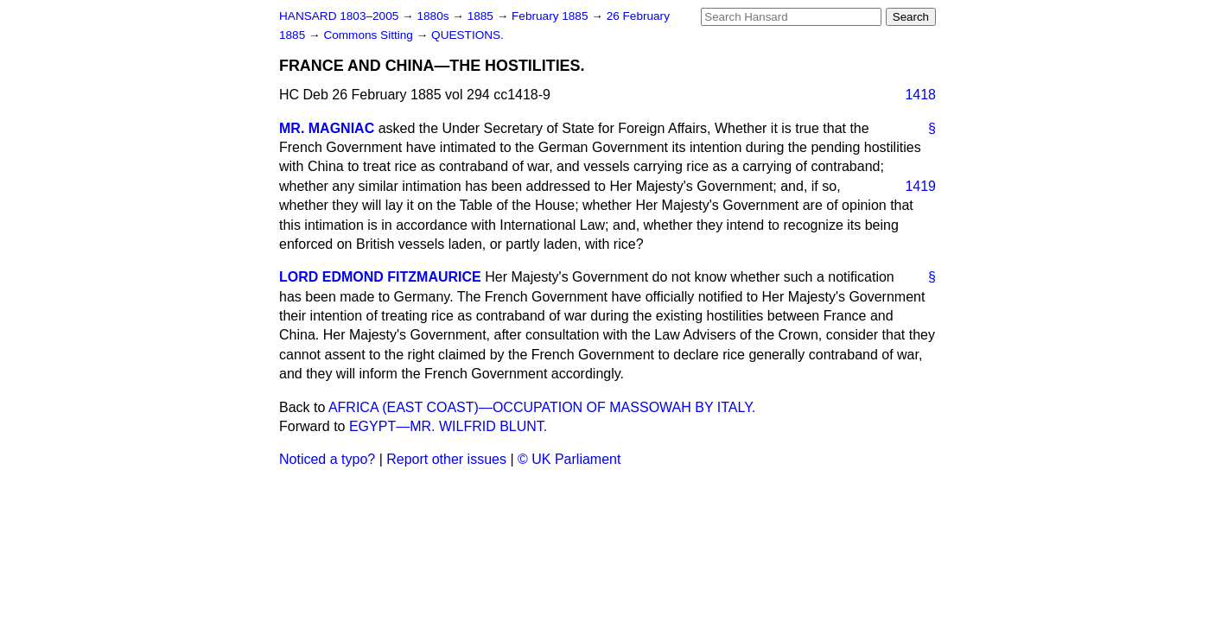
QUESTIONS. (467, 35)
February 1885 (551, 16)
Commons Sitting (369, 35)
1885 (482, 16)
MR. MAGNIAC (326, 128)
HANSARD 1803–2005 (338, 16)
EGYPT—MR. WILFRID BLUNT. (448, 426)
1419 (920, 186)
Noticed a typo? (327, 459)
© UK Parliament (569, 459)
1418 (920, 94)
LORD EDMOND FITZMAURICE (380, 277)
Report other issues (446, 459)
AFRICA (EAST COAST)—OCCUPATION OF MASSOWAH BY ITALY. (541, 407)
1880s (434, 16)
